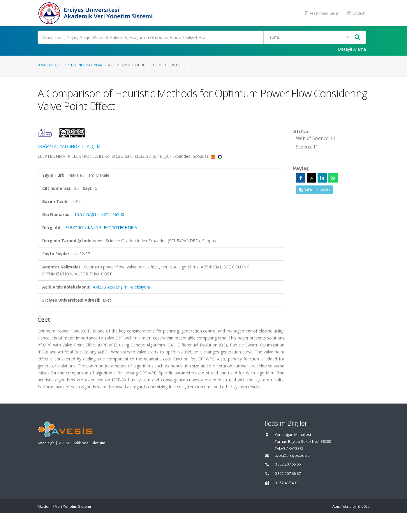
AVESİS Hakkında (73, 443)
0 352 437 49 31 (288, 482)
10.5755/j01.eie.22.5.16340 (99, 214)
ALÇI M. (94, 146)
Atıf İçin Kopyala (314, 189)
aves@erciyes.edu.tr (292, 455)
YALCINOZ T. (72, 146)
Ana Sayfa (47, 65)
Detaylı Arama (352, 49)
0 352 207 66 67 (288, 473)
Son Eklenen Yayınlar (82, 65)
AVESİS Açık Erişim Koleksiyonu (122, 287)
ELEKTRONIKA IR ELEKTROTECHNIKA (101, 227)
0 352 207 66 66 (288, 464)
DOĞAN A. (47, 146)
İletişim (99, 443)
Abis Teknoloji (344, 506)
